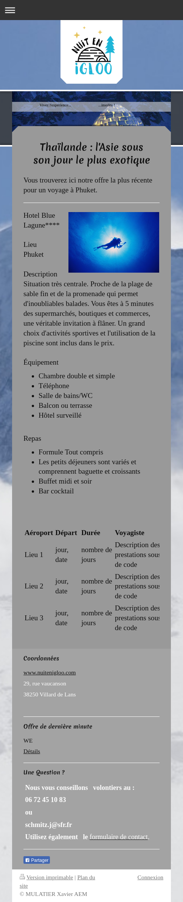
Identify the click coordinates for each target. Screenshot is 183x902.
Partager (36, 860)
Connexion (150, 877)
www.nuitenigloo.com (49, 672)
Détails (31, 751)
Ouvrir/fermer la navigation (91, 10)
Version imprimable (46, 877)
